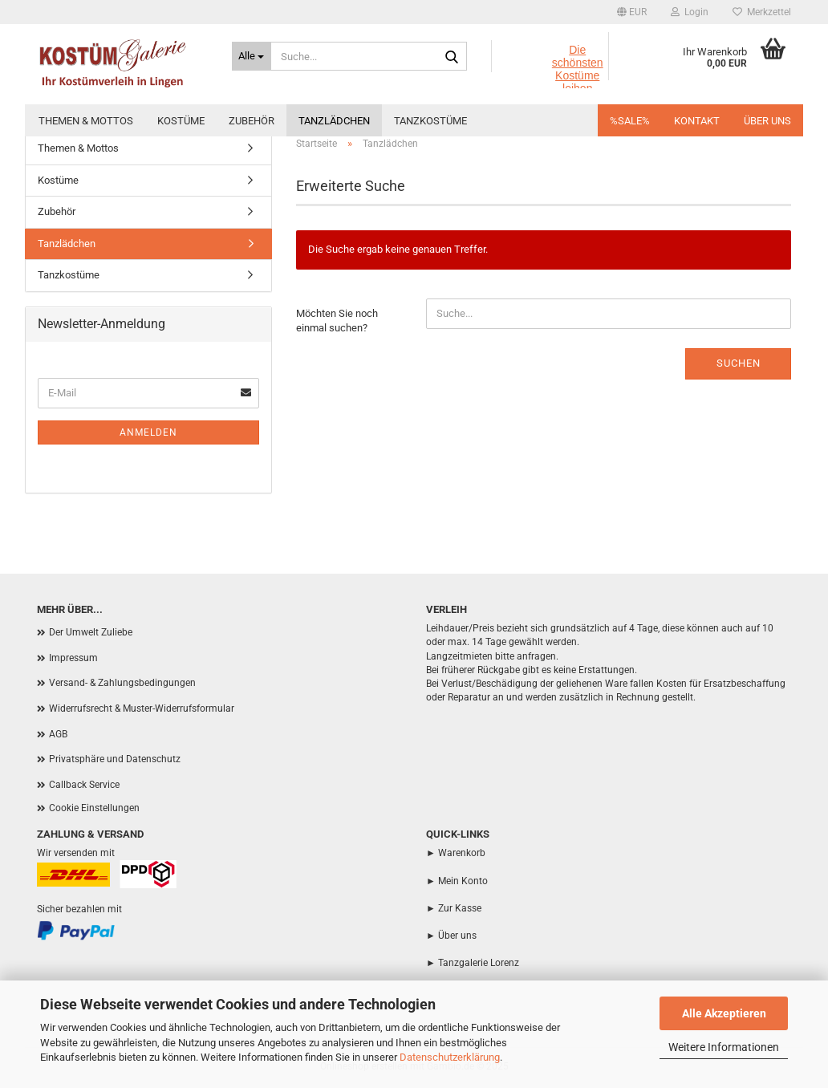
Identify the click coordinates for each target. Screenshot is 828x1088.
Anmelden (148, 432)
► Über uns (451, 935)
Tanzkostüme (430, 121)
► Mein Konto (457, 881)
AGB (58, 734)
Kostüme (181, 121)
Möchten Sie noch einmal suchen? (337, 321)
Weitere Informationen (723, 1047)
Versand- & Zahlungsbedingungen (122, 682)
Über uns (767, 121)
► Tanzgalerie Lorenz (472, 962)
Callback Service (84, 784)
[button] (632, 12)
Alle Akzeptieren (724, 1013)
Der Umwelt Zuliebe (90, 632)
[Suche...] (251, 56)
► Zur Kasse (453, 908)
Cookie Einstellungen (94, 808)
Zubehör (251, 121)
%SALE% (630, 121)
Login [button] (689, 12)
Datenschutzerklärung (450, 1057)
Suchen (738, 363)
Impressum (73, 658)
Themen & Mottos (86, 121)
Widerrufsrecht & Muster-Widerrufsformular (141, 708)
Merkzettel (762, 12)
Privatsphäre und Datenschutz (115, 759)
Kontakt (697, 121)
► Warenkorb (455, 853)
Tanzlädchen (334, 121)
